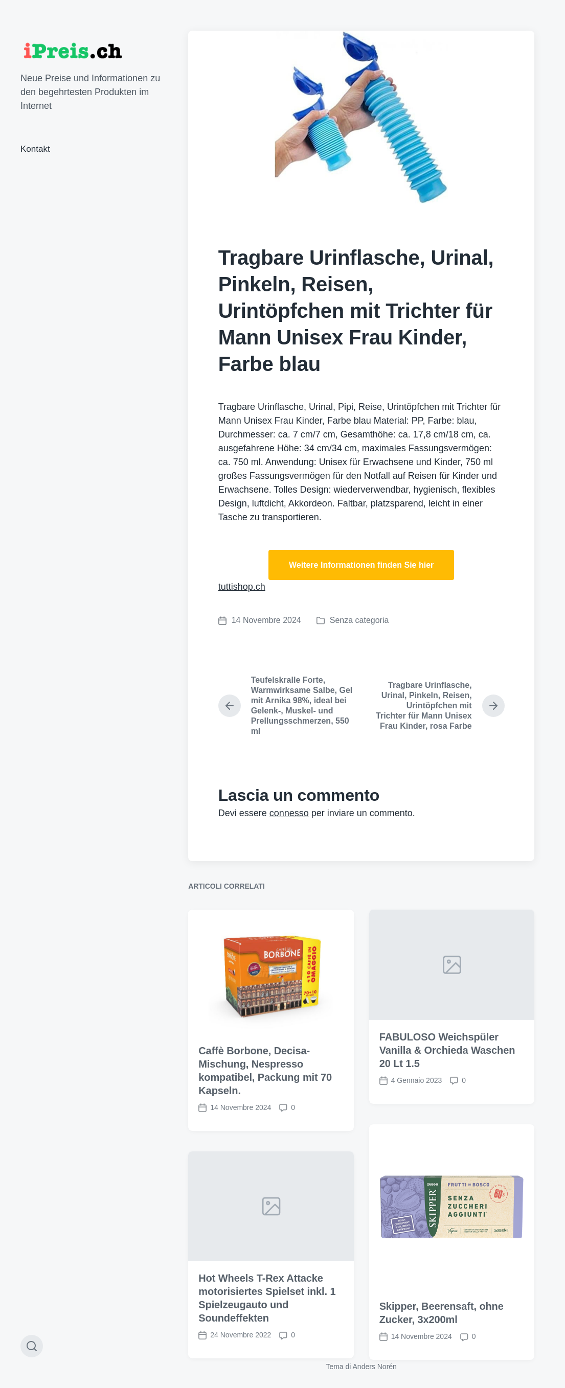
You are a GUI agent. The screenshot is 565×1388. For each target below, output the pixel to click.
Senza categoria (359, 620)
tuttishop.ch (241, 587)
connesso (289, 813)
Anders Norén (375, 1366)
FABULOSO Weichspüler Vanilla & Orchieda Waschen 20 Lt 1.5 (447, 1112)
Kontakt (35, 149)
